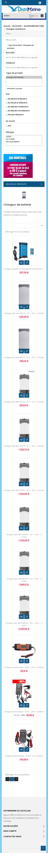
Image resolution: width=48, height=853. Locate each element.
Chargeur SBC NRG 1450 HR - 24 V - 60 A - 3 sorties (24, 535)
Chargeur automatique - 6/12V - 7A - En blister (24, 756)
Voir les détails (26, 262)
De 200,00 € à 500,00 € (18, 107)
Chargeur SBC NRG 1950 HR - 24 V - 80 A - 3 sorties (24, 580)
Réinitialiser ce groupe (14, 88)
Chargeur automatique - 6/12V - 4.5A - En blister (24, 667)
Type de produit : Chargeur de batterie (20, 46)
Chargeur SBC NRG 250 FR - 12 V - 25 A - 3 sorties (24, 313)
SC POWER (24, 139)
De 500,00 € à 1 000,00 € (19, 111)
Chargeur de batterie (24, 77)
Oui (9, 126)
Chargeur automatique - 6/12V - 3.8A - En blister (24, 711)
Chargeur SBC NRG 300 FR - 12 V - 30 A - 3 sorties (24, 357)
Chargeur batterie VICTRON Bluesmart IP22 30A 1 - (24, 269)
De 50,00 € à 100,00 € (17, 99)
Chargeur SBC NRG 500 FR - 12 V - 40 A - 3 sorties (24, 402)
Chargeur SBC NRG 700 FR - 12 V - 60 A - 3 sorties (24, 446)
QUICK (24, 136)
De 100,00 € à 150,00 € (17, 103)
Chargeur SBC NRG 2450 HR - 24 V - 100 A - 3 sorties (24, 624)
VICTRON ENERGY (24, 142)
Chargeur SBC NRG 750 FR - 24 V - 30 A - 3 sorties (24, 490)
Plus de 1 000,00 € (16, 114)
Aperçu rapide (21, 262)
